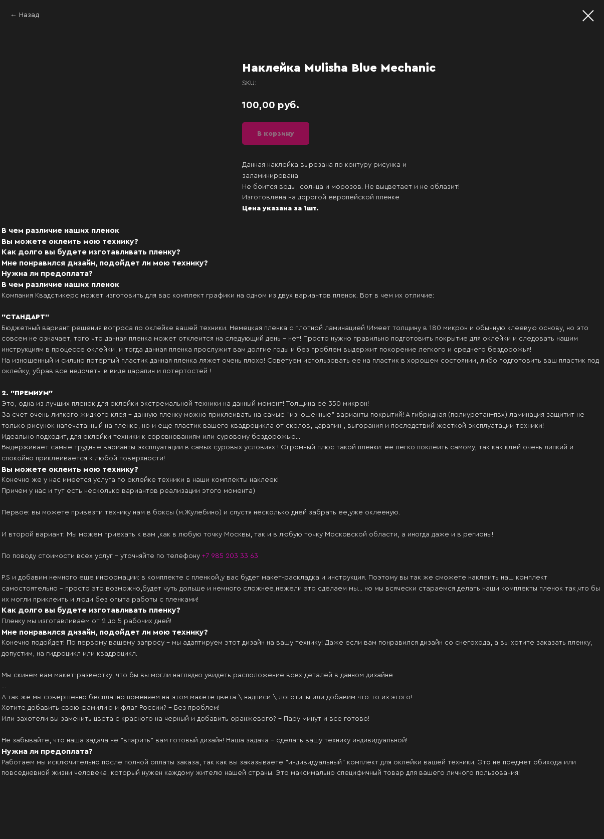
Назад (29, 15)
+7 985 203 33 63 (230, 556)
